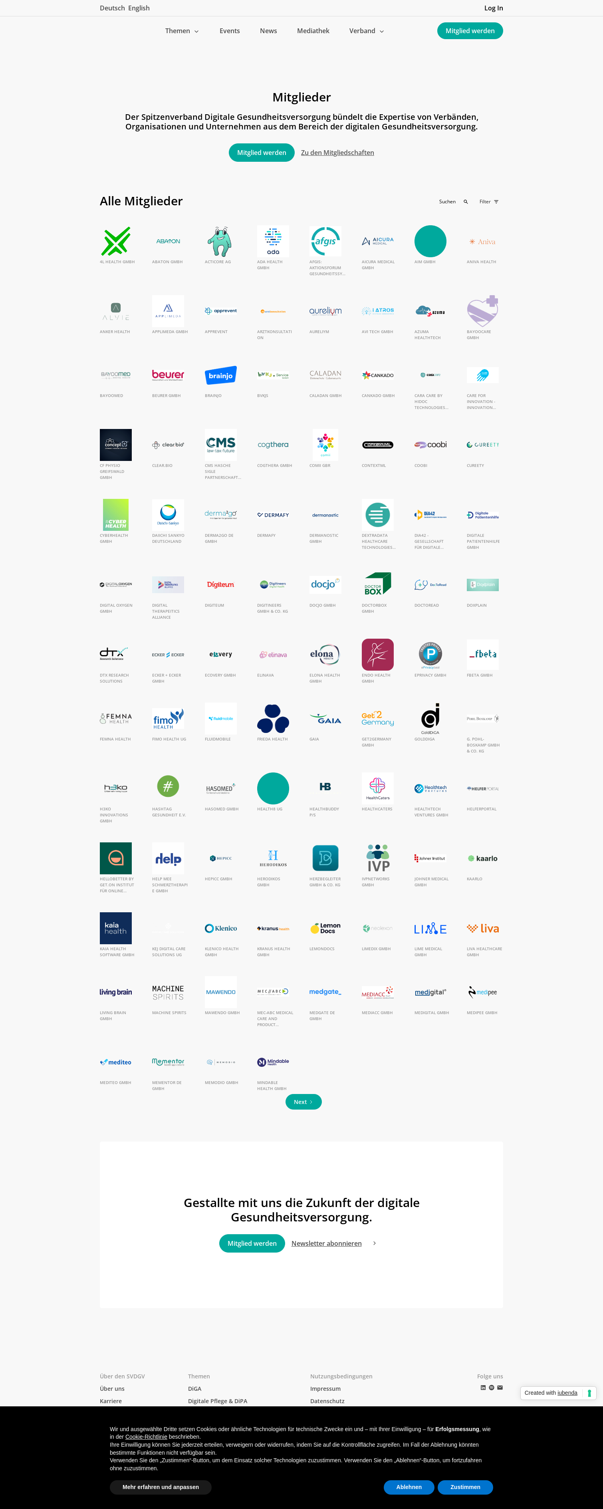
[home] (106, 30)
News (268, 30)
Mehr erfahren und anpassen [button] (161, 1487)
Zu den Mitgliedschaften (337, 152)
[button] (182, 30)
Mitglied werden (470, 30)
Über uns (112, 1388)
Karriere (111, 1401)
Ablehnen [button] (409, 1487)
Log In (493, 8)
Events (230, 30)
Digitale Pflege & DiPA (217, 1401)
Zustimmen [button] (465, 1487)
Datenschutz (327, 1401)
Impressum (325, 1388)
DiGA (194, 1388)
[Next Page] (304, 1102)
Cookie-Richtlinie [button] (146, 1437)
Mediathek (313, 30)
